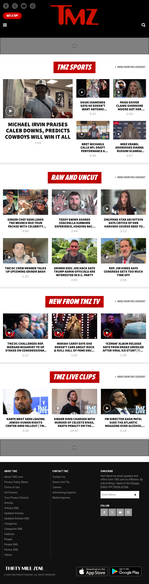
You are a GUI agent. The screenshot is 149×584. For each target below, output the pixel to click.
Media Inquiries (61, 497)
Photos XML (11, 549)
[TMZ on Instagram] (33, 6)
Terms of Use (12, 487)
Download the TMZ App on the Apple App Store (92, 571)
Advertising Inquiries (64, 492)
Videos (8, 554)
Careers (56, 487)
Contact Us (58, 476)
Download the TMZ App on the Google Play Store (125, 571)
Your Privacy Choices (16, 497)
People (8, 539)
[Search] (144, 25)
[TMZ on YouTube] (120, 512)
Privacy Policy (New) (16, 482)
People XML (11, 544)
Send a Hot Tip (60, 482)
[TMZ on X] (15, 6)
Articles (8, 502)
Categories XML (13, 528)
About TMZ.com (13, 476)
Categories (10, 523)
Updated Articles (13, 513)
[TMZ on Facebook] (6, 6)
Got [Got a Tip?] (12, 16)
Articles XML (11, 508)
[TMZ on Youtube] (24, 6)
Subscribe (135, 494)
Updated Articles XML (16, 518)
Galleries (9, 534)
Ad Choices (10, 492)
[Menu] (5, 25)
